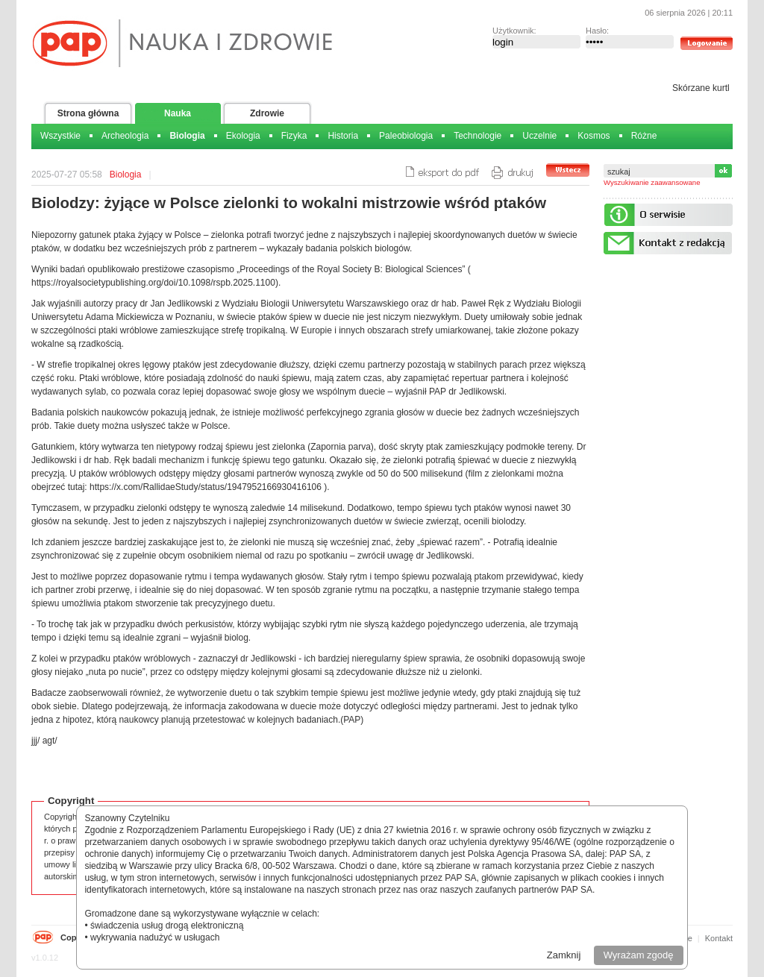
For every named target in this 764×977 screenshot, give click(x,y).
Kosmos (593, 136)
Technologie (477, 136)
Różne (644, 136)
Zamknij (564, 955)
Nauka (177, 113)
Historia (343, 136)
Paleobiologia (406, 136)
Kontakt (719, 938)
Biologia (186, 136)
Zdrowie (267, 113)
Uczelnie (539, 136)
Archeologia (124, 136)
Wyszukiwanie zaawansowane (652, 182)
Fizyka (294, 136)
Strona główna (88, 113)
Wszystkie (60, 136)
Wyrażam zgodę (639, 955)
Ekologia (243, 136)
